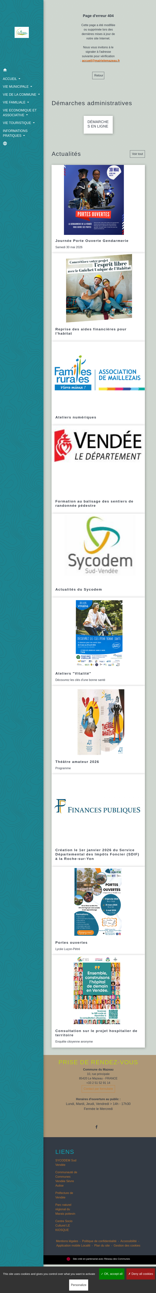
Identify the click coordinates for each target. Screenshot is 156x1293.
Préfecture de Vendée (64, 1199)
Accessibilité (128, 1245)
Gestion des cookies (127, 1250)
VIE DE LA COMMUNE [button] (19, 94)
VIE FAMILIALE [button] (14, 107)
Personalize (79, 1285)
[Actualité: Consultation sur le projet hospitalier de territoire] (98, 1005)
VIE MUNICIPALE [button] (16, 86)
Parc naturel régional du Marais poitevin (65, 1214)
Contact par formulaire (98, 1093)
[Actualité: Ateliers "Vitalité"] (98, 646)
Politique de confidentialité (99, 1245)
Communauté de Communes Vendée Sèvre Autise (66, 1183)
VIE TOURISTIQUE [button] (17, 128)
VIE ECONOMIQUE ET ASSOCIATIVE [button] (19, 117)
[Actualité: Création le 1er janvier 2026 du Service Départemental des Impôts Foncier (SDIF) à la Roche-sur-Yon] (98, 825)
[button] (20, 70)
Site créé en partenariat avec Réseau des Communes (98, 1263)
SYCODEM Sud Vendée (65, 1167)
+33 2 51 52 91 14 (98, 1087)
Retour (98, 75)
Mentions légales (67, 1245)
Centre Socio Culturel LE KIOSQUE (63, 1230)
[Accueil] (20, 33)
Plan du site (102, 1250)
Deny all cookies (140, 1273)
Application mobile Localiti (73, 1250)
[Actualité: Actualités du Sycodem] (98, 560)
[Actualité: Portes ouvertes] (98, 915)
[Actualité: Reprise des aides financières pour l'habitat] (98, 302)
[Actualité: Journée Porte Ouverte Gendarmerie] (98, 213)
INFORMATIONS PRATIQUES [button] (15, 138)
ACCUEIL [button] (10, 79)
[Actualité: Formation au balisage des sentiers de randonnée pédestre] (98, 474)
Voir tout (137, 158)
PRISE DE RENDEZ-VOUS (98, 1066)
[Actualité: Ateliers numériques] (98, 388)
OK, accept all (112, 1273)
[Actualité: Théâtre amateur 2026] (98, 734)
